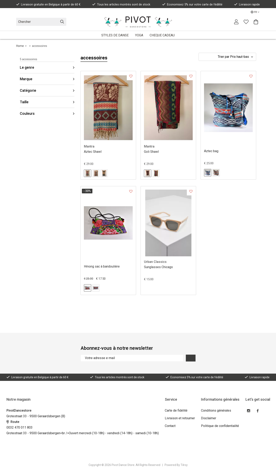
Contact (170, 426)
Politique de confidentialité (220, 426)
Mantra (89, 146)
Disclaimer (208, 418)
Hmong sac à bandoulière (102, 266)
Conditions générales (216, 410)
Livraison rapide (247, 4)
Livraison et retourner (180, 418)
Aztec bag (211, 151)
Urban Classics (155, 262)
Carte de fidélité (176, 410)
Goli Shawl (151, 152)
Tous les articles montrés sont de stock (121, 4)
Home (20, 45)
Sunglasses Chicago (158, 267)
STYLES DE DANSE (115, 35)
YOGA (139, 35)
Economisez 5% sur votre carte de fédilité (192, 4)
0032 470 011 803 (19, 427)
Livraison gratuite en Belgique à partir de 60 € (48, 4)
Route (12, 422)
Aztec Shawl (93, 152)
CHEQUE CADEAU (162, 35)
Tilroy (184, 465)
